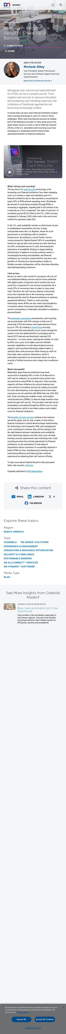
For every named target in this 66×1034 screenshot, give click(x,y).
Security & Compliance (19, 554)
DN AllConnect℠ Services (21, 562)
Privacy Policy (22, 1012)
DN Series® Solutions (35, 542)
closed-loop (36, 327)
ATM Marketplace (35, 471)
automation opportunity (21, 318)
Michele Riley (34, 67)
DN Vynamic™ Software (19, 566)
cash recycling (29, 189)
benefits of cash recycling (22, 417)
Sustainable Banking (18, 558)
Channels (10, 542)
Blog (7, 577)
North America (14, 531)
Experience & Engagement (21, 546)
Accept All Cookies (45, 1019)
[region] (33, 1019)
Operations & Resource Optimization (28, 550)
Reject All (21, 1019)
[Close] (63, 1007)
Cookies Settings (33, 1028)
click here (29, 465)
